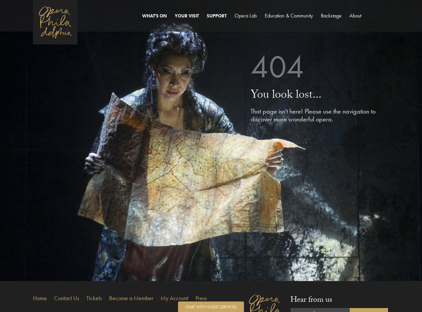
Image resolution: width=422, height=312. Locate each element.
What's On (154, 16)
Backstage (331, 15)
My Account (174, 298)
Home (40, 298)
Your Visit (187, 16)
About (355, 15)
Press (201, 298)
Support (216, 16)
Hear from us (311, 300)
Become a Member (131, 298)
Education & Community (289, 15)
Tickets (94, 298)
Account (369, 22)
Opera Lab (245, 15)
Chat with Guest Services (211, 307)
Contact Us (66, 298)
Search (381, 22)
